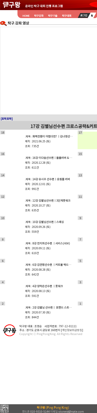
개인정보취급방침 (72, 330)
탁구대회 (66, 16)
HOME (26, 16)
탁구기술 (52, 16)
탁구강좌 (38, 16)
